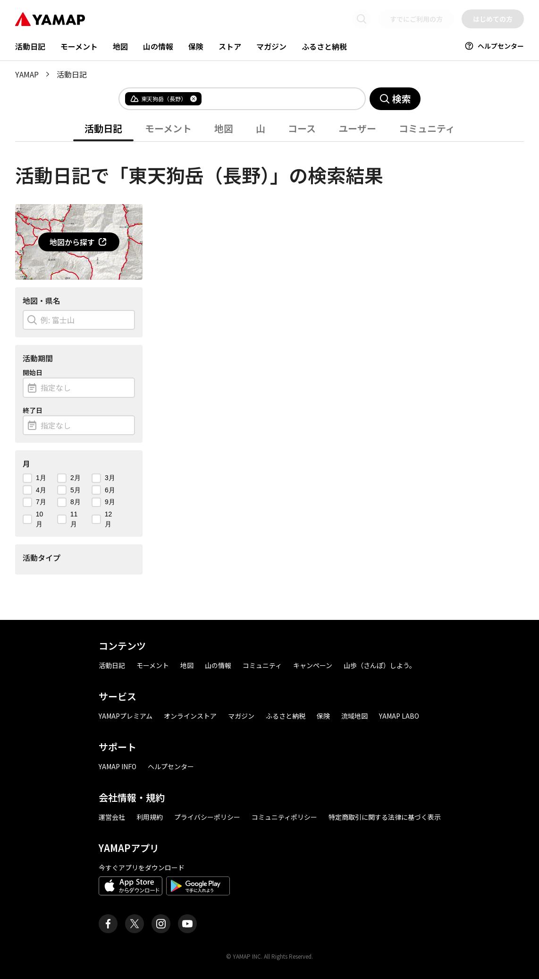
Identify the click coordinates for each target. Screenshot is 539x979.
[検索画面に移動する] (361, 18)
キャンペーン (312, 665)
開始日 (32, 372)
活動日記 (30, 46)
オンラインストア (190, 716)
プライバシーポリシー (207, 817)
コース (302, 128)
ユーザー (357, 128)
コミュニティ (427, 128)
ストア (230, 46)
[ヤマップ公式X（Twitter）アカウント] (134, 923)
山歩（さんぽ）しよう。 (380, 665)
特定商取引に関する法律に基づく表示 (384, 817)
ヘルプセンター (494, 46)
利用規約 (149, 817)
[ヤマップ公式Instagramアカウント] (161, 923)
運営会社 (112, 817)
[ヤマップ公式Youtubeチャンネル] (187, 923)
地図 (120, 46)
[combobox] (275, 98)
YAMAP (27, 74)
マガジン (271, 46)
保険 (195, 46)
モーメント (79, 46)
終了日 (32, 410)
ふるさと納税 (324, 46)
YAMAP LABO (399, 716)
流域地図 (354, 716)
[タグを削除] (193, 98)
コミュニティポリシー (284, 817)
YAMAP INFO (117, 766)
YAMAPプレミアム (125, 716)
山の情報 (158, 46)
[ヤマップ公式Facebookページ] (108, 923)
